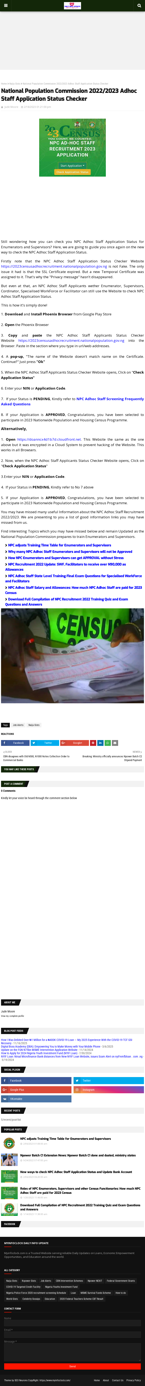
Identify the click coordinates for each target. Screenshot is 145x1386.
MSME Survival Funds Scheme (96, 1292)
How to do (121, 1292)
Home (4, 83)
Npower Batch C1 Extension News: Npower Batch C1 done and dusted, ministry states (78, 1155)
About (106, 1380)
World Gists (12, 1298)
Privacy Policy (133, 1380)
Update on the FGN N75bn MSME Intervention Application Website (39, 1049)
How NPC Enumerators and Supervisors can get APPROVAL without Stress (66, 558)
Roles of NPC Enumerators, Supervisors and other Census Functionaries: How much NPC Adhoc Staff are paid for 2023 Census (80, 1191)
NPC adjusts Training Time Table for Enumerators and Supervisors (59, 545)
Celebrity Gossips (31, 1298)
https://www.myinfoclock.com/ (55, 1380)
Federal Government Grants (121, 1280)
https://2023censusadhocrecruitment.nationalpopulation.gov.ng (54, 266)
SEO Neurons (21, 1380)
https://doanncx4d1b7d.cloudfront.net (49, 439)
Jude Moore (11, 107)
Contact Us (117, 1380)
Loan (73, 1292)
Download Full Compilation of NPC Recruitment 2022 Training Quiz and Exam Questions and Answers (80, 1207)
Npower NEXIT (95, 1280)
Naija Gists (14, 83)
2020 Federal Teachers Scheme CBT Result (81, 1298)
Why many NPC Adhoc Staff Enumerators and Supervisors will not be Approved (70, 552)
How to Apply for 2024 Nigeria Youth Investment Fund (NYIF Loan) (39, 1053)
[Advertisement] (72, 36)
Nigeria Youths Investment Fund (61, 1286)
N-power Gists (29, 1280)
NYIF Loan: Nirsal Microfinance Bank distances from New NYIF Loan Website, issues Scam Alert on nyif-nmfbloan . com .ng (71, 1056)
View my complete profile (12, 1016)
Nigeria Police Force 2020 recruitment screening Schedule (36, 1292)
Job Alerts (18, 725)
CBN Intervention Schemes (69, 1280)
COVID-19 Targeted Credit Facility (23, 1286)
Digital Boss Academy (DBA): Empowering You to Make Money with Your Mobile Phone (50, 1046)
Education (50, 1298)
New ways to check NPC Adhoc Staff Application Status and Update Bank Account (76, 1172)
